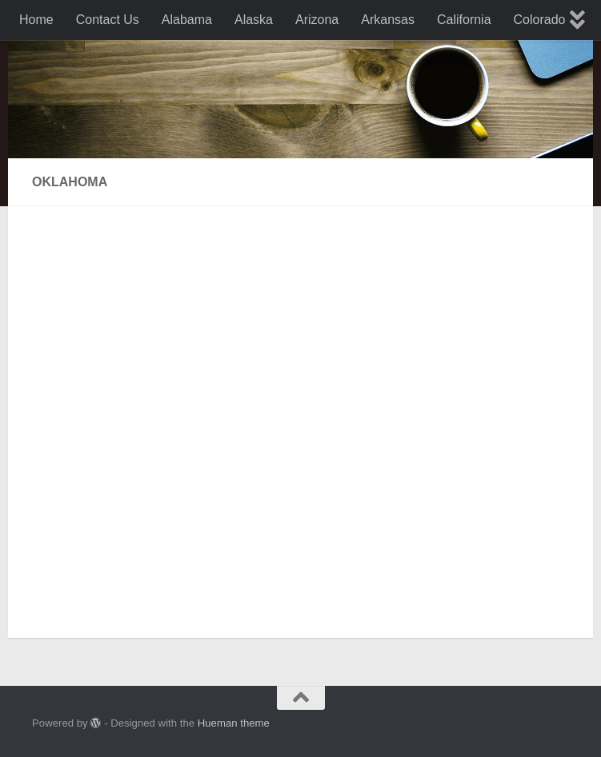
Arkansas (388, 19)
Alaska (253, 19)
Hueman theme (234, 723)
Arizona (317, 19)
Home (36, 19)
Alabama (187, 19)
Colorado (540, 19)
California (464, 19)
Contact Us (107, 19)
